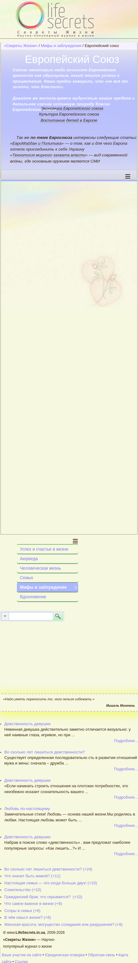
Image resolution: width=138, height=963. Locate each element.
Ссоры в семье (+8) (22, 910)
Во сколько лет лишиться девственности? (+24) (48, 869)
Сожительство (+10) (22, 889)
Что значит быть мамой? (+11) (32, 876)
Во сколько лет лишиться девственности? (44, 752)
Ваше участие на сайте (22, 955)
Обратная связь (101, 955)
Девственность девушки (27, 723)
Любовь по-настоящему (27, 808)
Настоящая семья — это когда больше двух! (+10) (50, 883)
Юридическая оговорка (64, 955)
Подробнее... (126, 740)
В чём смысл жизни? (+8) (27, 917)
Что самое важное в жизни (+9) (33, 903)
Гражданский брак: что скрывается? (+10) (43, 896)
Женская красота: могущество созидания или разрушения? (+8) (63, 924)
